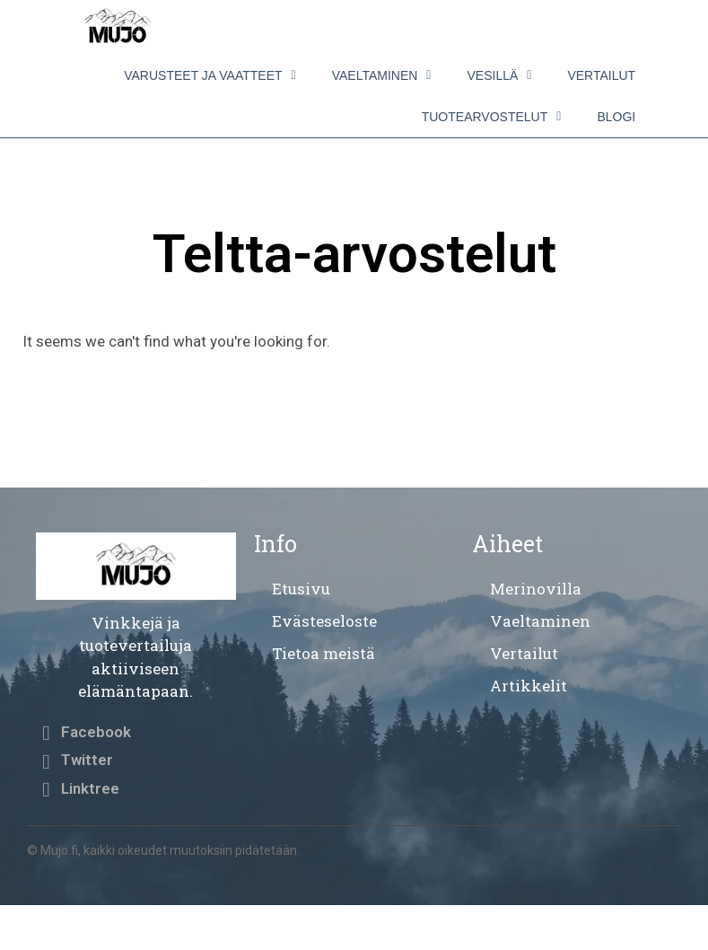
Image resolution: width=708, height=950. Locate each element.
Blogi (616, 117)
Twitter (87, 760)
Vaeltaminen (382, 75)
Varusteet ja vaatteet (209, 75)
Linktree (90, 788)
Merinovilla (535, 588)
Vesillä (499, 75)
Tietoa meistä (323, 653)
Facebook (96, 732)
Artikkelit (528, 685)
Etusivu (301, 588)
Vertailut (601, 75)
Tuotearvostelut (492, 116)
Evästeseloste (324, 621)
